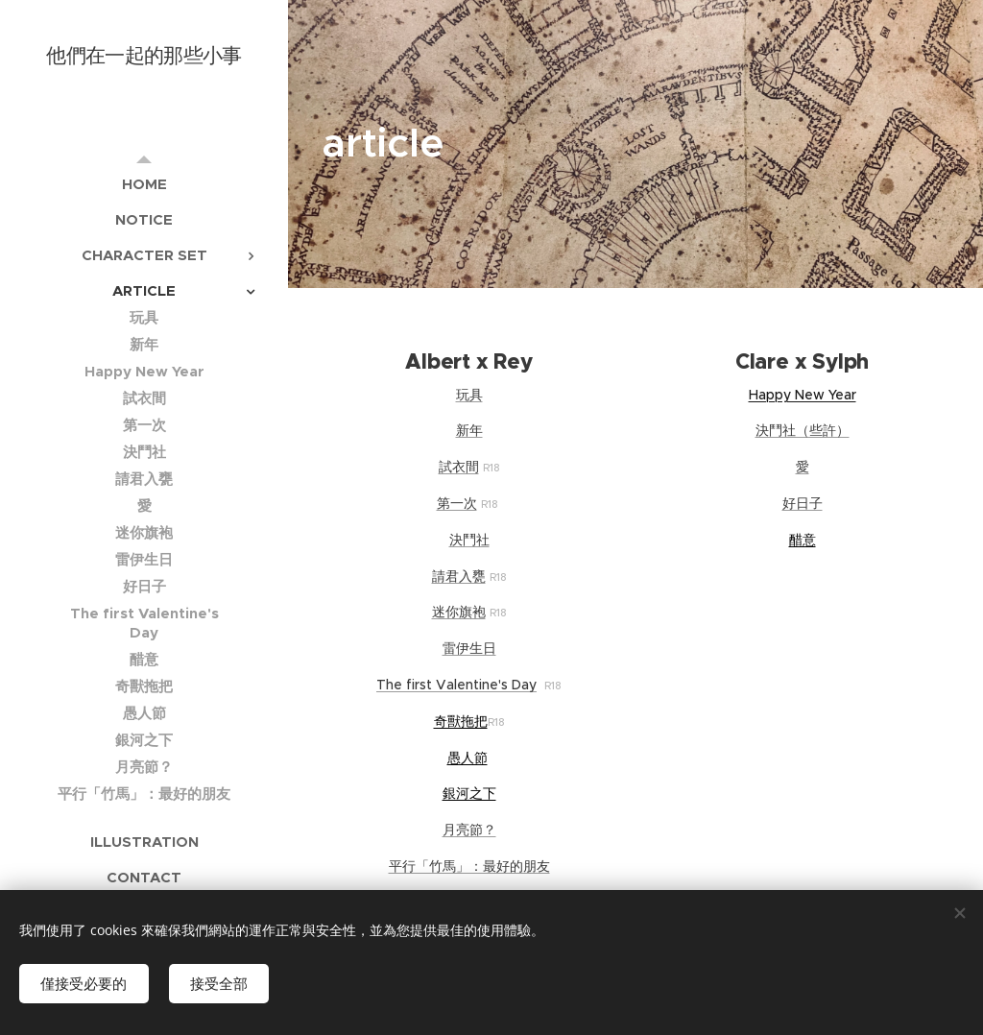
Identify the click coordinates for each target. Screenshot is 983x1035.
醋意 (802, 539)
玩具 (469, 394)
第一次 (457, 503)
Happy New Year (802, 394)
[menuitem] (144, 184)
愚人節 (467, 757)
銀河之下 (469, 793)
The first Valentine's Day (456, 684)
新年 (469, 430)
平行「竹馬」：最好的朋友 (469, 866)
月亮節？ (469, 829)
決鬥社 (469, 539)
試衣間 (459, 466)
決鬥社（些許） (802, 430)
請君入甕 (459, 576)
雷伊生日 (469, 648)
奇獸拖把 (461, 721)
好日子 (802, 503)
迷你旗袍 (459, 611)
